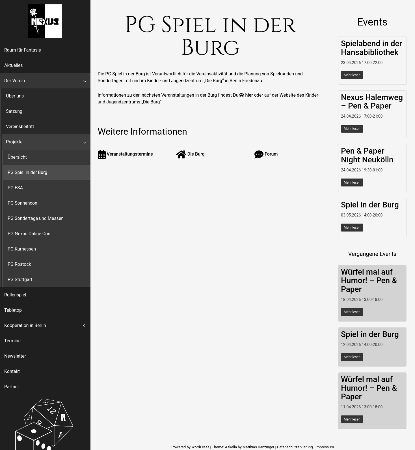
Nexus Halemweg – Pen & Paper (372, 102)
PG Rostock (19, 264)
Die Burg (190, 154)
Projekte (14, 142)
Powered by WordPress (190, 447)
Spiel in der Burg (370, 204)
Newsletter (15, 356)
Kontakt (12, 371)
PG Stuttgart (20, 279)
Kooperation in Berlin (25, 325)
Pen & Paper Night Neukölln (367, 155)
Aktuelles (13, 65)
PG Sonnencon (22, 203)
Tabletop (13, 310)
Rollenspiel (15, 295)
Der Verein (14, 80)
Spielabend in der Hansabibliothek (371, 48)
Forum (266, 154)
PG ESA (15, 187)
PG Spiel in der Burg (27, 172)
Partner (11, 386)
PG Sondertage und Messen (36, 218)
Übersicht (17, 157)
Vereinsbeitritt (20, 126)
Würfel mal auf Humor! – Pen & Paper (369, 280)
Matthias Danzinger (258, 447)
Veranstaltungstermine (125, 154)
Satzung (14, 111)
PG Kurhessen (22, 249)
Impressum (324, 447)
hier (249, 95)
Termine (12, 340)
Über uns (15, 96)
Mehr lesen (352, 75)
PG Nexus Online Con (29, 233)
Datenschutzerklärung (295, 447)
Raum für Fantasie (22, 50)
